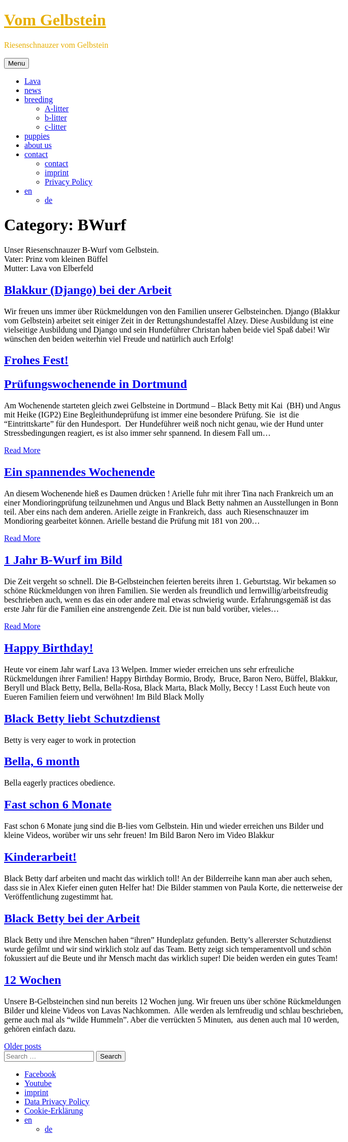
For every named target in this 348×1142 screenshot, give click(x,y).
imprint (57, 172)
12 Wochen (32, 979)
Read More (22, 450)
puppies (37, 136)
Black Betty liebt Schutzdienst (82, 718)
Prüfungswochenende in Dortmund (95, 383)
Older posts (22, 1046)
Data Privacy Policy (56, 1101)
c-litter (56, 127)
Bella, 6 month (42, 761)
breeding (38, 99)
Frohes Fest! (36, 360)
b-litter (56, 117)
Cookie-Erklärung (53, 1110)
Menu (16, 63)
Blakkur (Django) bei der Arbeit (88, 289)
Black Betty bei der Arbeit (72, 918)
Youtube (38, 1083)
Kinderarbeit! (40, 856)
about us (38, 145)
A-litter (57, 108)
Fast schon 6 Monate (57, 804)
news (32, 90)
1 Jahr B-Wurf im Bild (63, 559)
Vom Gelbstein (55, 20)
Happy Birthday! (48, 647)
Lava (32, 81)
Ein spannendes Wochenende (79, 471)
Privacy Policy (68, 181)
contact (36, 154)
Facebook (40, 1074)
